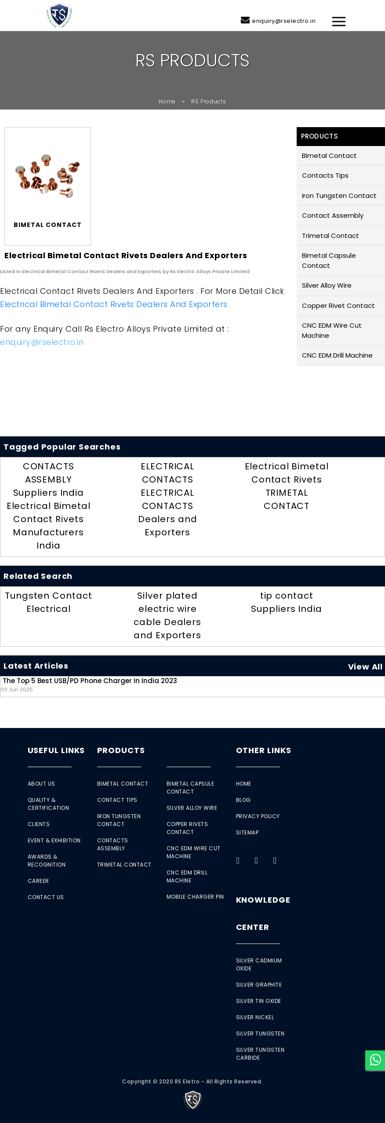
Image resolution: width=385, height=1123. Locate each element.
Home (167, 101)
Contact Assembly (332, 215)
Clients (39, 824)
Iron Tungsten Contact (339, 195)
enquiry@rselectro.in (284, 21)
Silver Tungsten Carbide (260, 1053)
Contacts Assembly (112, 844)
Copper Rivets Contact (187, 828)
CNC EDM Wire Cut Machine (332, 330)
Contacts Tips (325, 175)
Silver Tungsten (260, 1033)
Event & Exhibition (54, 840)
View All (365, 666)
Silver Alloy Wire (327, 285)
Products (121, 750)
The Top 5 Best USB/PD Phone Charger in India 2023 (88, 684)
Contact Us (46, 897)
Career (38, 881)
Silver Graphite (259, 984)
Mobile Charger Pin (195, 896)
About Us (41, 783)
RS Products (208, 101)
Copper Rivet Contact (338, 305)
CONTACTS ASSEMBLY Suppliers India (48, 479)
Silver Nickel (255, 1017)
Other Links (263, 750)
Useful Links (56, 750)
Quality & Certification (48, 804)
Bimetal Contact (329, 155)
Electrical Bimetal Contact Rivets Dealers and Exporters (114, 304)
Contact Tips (117, 800)
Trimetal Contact (330, 235)
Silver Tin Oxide (258, 1001)
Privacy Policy (258, 816)
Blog (243, 800)
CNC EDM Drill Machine (337, 355)
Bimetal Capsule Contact (329, 260)
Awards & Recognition (47, 860)
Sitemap (247, 832)
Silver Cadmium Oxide (259, 964)
